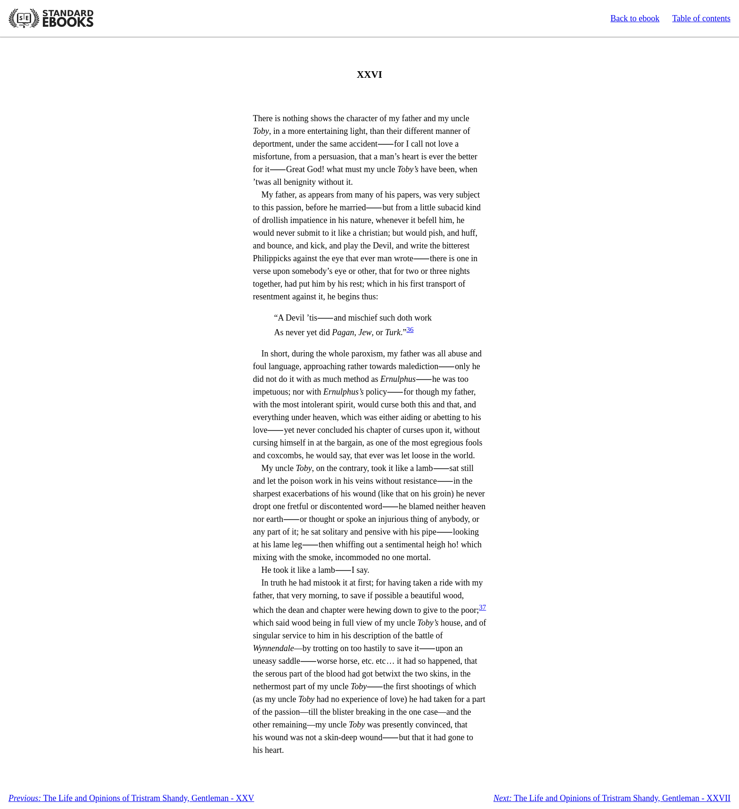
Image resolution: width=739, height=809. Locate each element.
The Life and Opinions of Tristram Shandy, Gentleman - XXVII (612, 798)
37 (482, 607)
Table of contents (701, 18)
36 (409, 329)
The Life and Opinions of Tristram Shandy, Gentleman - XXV (131, 798)
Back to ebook (634, 18)
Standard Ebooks (50, 18)
